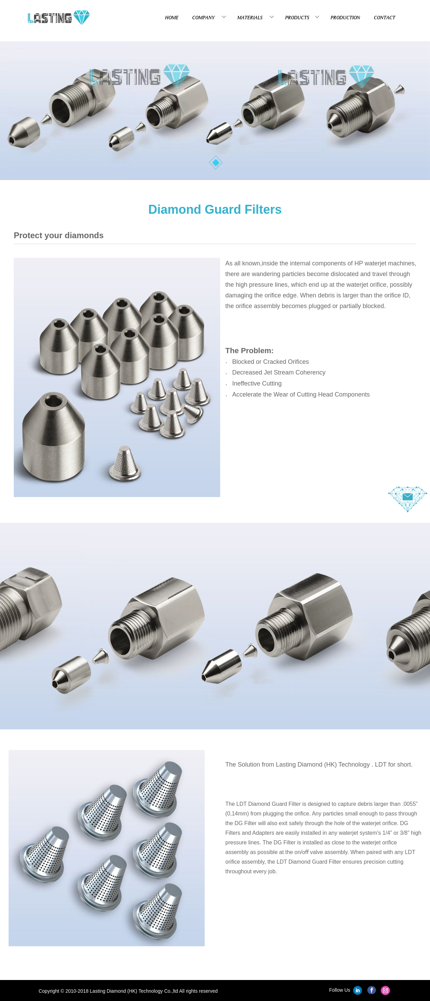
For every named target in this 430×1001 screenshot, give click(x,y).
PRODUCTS (301, 17)
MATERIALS (254, 17)
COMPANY (208, 17)
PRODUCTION (345, 17)
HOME (172, 17)
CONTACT (384, 17)
